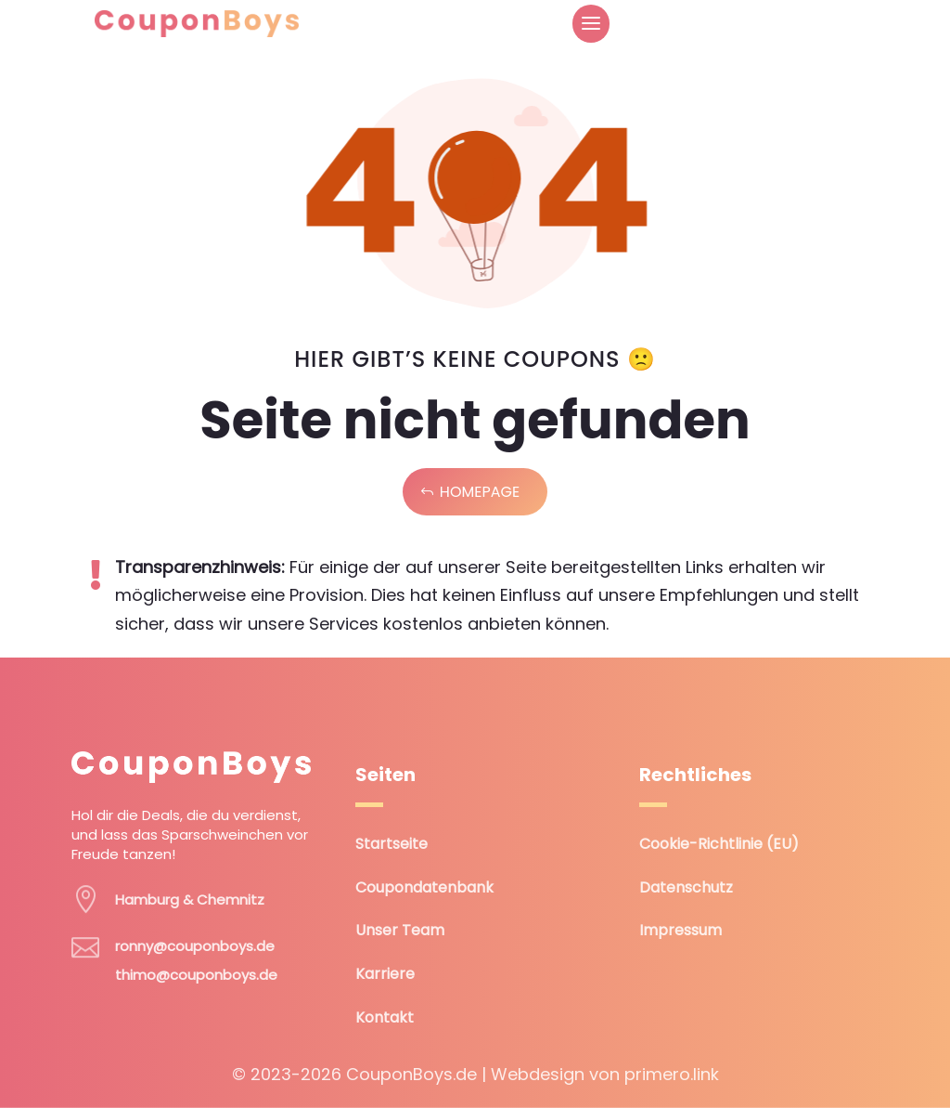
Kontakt (384, 1017)
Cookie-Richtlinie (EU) (719, 843)
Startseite (391, 843)
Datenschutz (686, 887)
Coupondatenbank (424, 887)
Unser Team (399, 930)
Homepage (480, 491)
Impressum (680, 930)
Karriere (385, 973)
